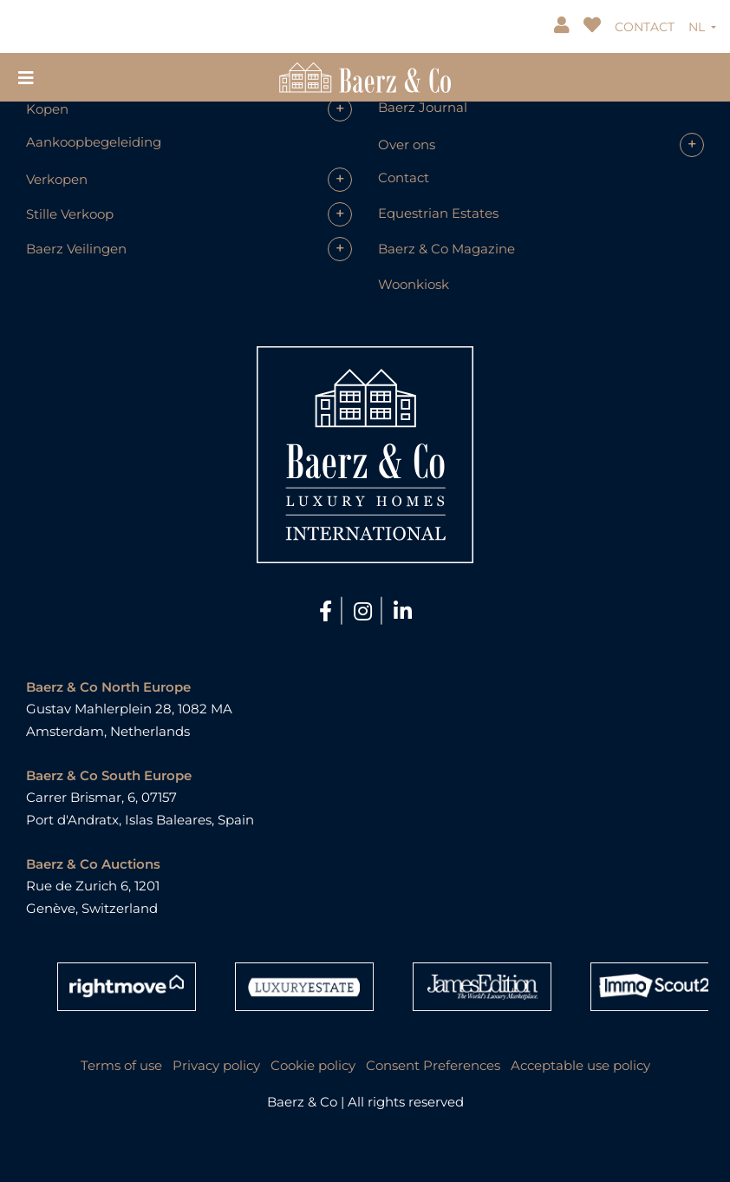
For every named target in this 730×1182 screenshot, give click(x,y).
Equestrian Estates (438, 213)
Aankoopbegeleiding (93, 142)
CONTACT (645, 27)
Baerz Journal (422, 107)
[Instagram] (365, 611)
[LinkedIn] (403, 611)
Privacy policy (216, 1065)
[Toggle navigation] (26, 76)
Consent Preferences (433, 1065)
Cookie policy (312, 1065)
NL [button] (698, 27)
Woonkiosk (413, 284)
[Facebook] (328, 611)
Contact (403, 177)
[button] (189, 109)
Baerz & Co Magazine (446, 248)
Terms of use (121, 1065)
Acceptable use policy (580, 1065)
